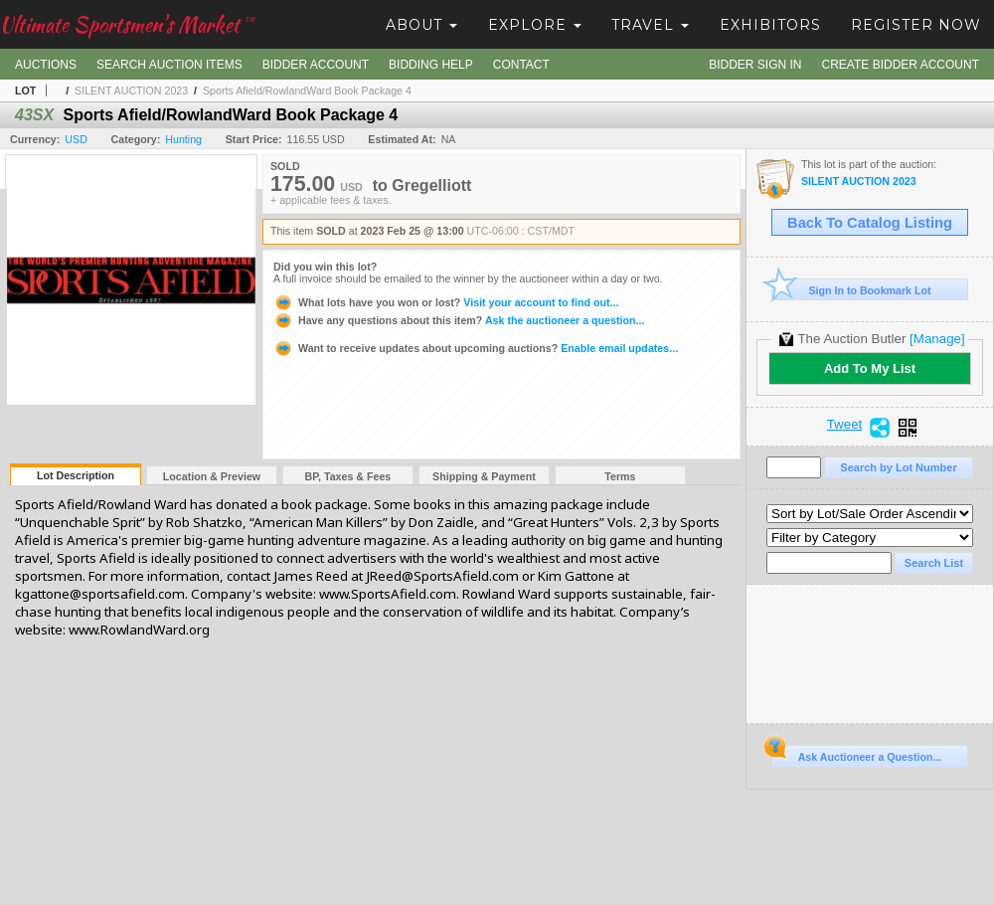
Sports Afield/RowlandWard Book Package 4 (307, 90)
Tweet (845, 425)
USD (76, 139)
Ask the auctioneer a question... (458, 320)
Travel (650, 25)
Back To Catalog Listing (869, 223)
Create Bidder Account (900, 65)
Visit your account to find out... (445, 302)
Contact (521, 65)
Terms (619, 476)
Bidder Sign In (755, 65)
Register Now (916, 25)
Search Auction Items (169, 65)
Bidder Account (315, 65)
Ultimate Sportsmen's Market (127, 24)
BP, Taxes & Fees (348, 476)
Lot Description (75, 475)
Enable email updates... (475, 348)
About (421, 25)
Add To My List (869, 368)
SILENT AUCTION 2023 (131, 90)
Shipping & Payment (484, 476)
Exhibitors (770, 25)
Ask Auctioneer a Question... (856, 754)
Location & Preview (211, 476)
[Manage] (937, 338)
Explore (534, 25)
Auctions (46, 65)
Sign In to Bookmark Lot (851, 289)
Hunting (183, 139)
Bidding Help (431, 65)
